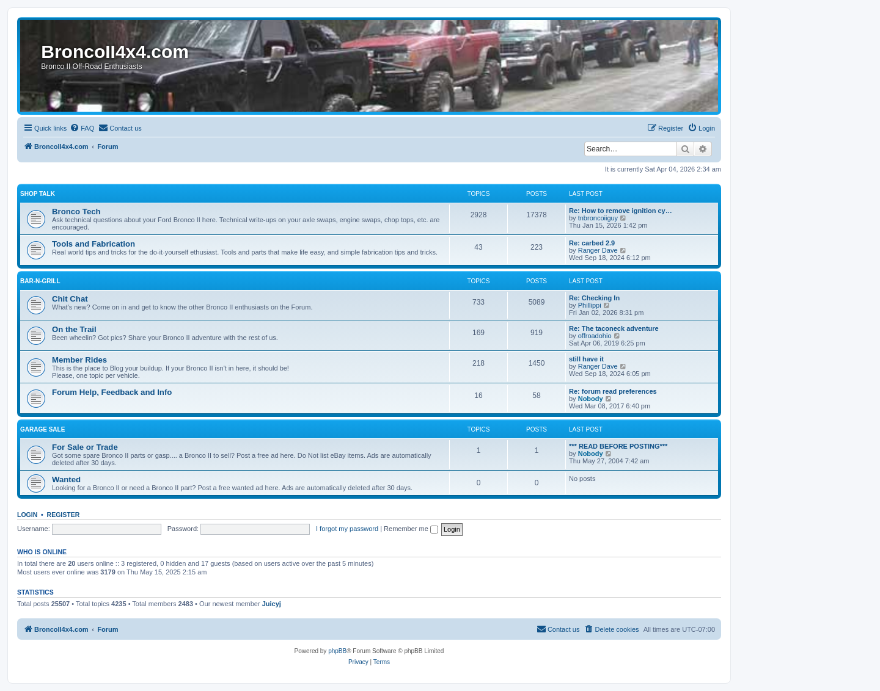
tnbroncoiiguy (598, 218)
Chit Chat (70, 298)
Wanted (66, 479)
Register (63, 514)
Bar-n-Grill (40, 281)
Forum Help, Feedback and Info (112, 392)
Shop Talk (37, 193)
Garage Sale (42, 429)
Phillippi (589, 305)
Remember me (411, 528)
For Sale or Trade (85, 447)
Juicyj (271, 603)
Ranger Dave (598, 250)
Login (27, 514)
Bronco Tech (76, 211)
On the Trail (74, 329)
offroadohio (595, 335)
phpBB (337, 651)
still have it (586, 359)
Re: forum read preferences (613, 391)
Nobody (590, 398)
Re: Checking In (594, 298)
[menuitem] (82, 128)
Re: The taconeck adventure (614, 328)
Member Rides (79, 359)
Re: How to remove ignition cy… (620, 210)
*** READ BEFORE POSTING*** (618, 446)
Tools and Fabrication (93, 243)
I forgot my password (347, 528)
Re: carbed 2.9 (592, 243)
